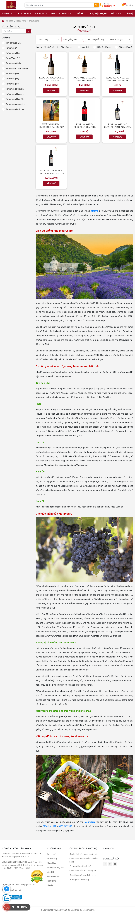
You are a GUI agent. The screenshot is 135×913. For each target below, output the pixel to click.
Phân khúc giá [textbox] (116, 39)
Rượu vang (24, 13)
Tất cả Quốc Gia (13, 42)
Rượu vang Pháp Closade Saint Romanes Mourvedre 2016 (117, 127)
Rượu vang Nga (13, 53)
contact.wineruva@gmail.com (21, 884)
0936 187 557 (65, 826)
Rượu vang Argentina (15, 104)
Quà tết (80, 13)
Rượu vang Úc (12, 83)
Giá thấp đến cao (102, 47)
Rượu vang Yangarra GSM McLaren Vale (51, 79)
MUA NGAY (51, 90)
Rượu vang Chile (13, 63)
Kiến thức (116, 13)
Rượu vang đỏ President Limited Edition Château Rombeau (84, 128)
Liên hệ (50, 885)
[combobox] (49, 39)
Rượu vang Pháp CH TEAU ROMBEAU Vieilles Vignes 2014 (51, 173)
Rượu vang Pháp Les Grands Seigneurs (117, 79)
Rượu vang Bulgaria (15, 89)
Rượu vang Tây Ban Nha (17, 68)
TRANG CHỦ (8, 13)
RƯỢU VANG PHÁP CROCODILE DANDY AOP (51, 125)
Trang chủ (7, 20)
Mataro (94, 211)
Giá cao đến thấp (124, 47)
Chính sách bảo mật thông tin (82, 870)
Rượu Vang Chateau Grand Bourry (84, 79)
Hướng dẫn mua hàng (79, 879)
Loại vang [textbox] (43, 39)
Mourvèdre (90, 822)
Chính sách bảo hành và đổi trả (83, 854)
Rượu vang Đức (13, 73)
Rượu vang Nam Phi (15, 99)
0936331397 (109, 6)
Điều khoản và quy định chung (82, 875)
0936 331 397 (49, 826)
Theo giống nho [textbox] (70, 39)
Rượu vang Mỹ (12, 78)
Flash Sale (41, 13)
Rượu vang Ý (11, 48)
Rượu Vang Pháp (13, 58)
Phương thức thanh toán (80, 866)
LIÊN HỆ (129, 13)
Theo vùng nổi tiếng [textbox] (95, 39)
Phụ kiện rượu (98, 13)
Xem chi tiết (25, 868)
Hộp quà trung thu (61, 13)
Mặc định (83, 47)
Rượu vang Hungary (15, 94)
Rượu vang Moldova (15, 109)
